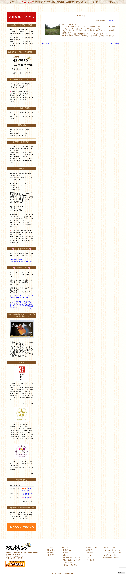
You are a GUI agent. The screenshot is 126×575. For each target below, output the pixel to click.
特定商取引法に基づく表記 (113, 552)
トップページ (12, 2)
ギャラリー (96, 2)
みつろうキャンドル (110, 555)
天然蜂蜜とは (67, 550)
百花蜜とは (66, 552)
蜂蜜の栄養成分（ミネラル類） (72, 560)
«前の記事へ (46, 43)
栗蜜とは (65, 555)
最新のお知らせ (40, 2)
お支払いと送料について (112, 550)
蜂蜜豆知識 (60, 2)
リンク (104, 2)
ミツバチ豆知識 (67, 562)
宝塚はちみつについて (83, 2)
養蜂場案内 (89, 552)
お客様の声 (70, 2)
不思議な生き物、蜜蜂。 (70, 565)
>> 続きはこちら (28, 403)
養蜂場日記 (51, 2)
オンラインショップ (25, 2)
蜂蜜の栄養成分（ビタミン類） (72, 557)
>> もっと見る (28, 501)
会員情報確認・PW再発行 (112, 557)
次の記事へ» (115, 43)
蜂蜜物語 (89, 550)
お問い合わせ (113, 2)
